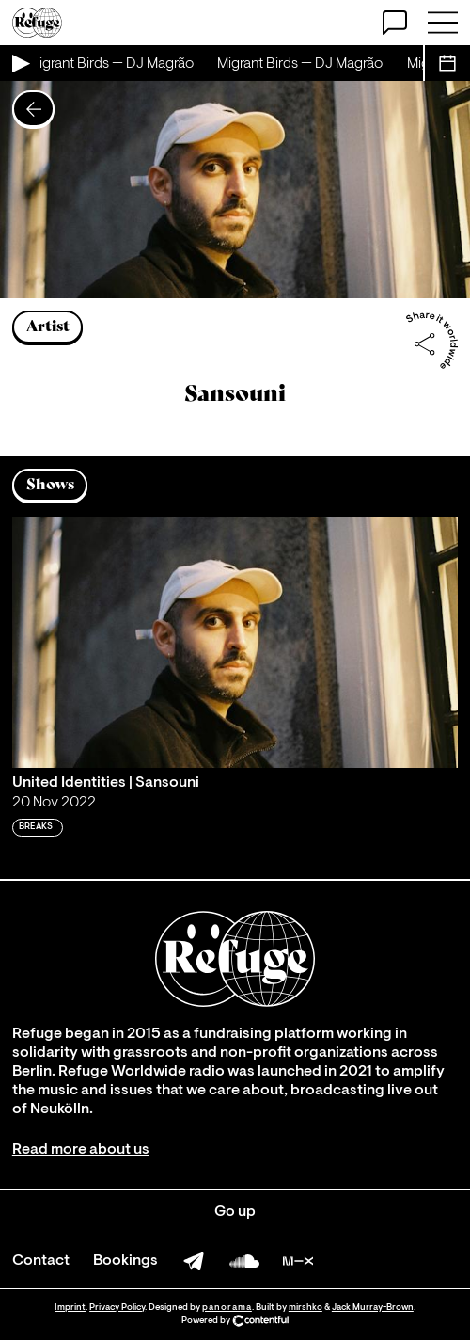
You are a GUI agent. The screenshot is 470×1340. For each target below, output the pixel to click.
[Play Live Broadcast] (19, 63)
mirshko (305, 1307)
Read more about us (80, 1149)
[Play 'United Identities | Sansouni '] (235, 642)
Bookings (125, 1260)
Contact (41, 1260)
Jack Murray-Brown (373, 1307)
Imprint (70, 1307)
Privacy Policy (117, 1307)
